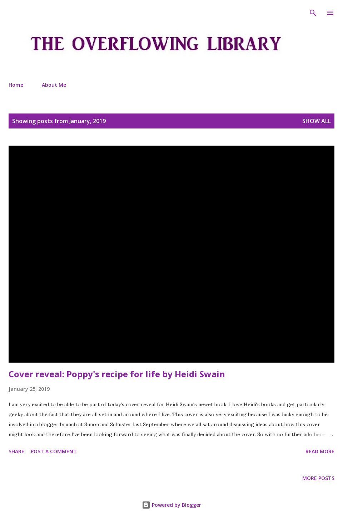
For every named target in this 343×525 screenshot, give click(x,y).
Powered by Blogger (171, 504)
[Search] (313, 13)
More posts (318, 478)
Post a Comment (54, 451)
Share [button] (16, 451)
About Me (54, 84)
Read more (319, 451)
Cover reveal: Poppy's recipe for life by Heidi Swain (117, 374)
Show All (316, 121)
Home (16, 84)
